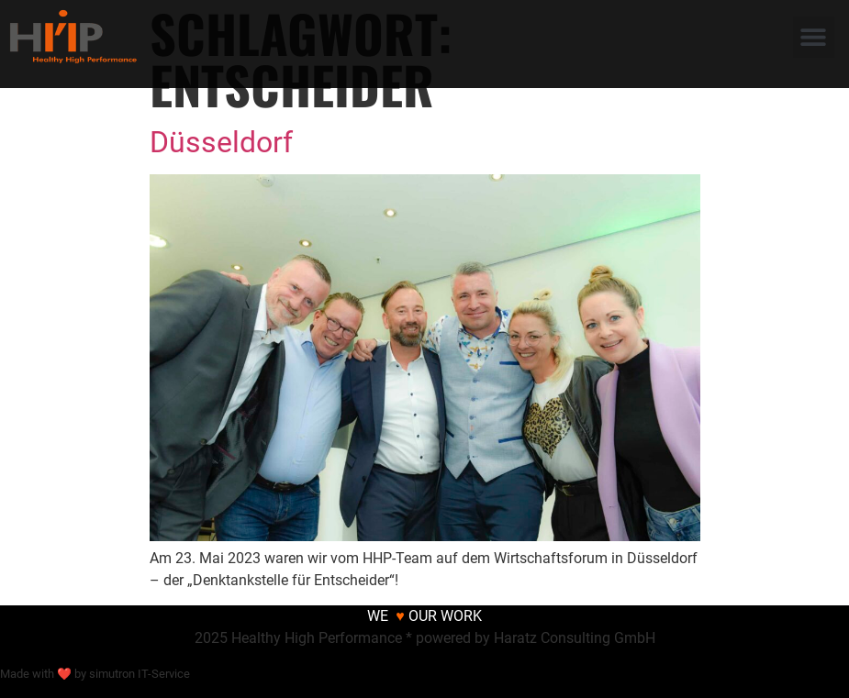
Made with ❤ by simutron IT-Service (95, 674)
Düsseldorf (221, 142)
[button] (813, 37)
